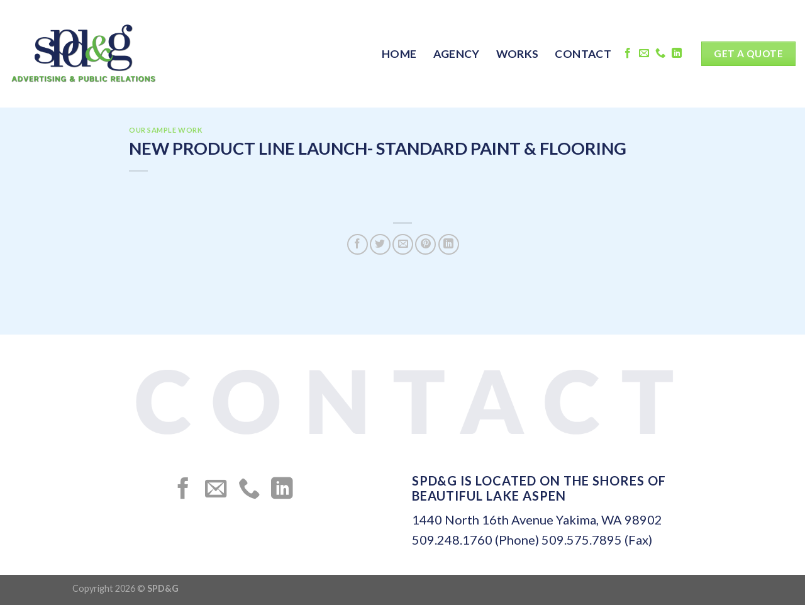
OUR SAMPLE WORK (166, 130)
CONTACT (583, 53)
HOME (399, 53)
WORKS (517, 53)
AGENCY (456, 53)
